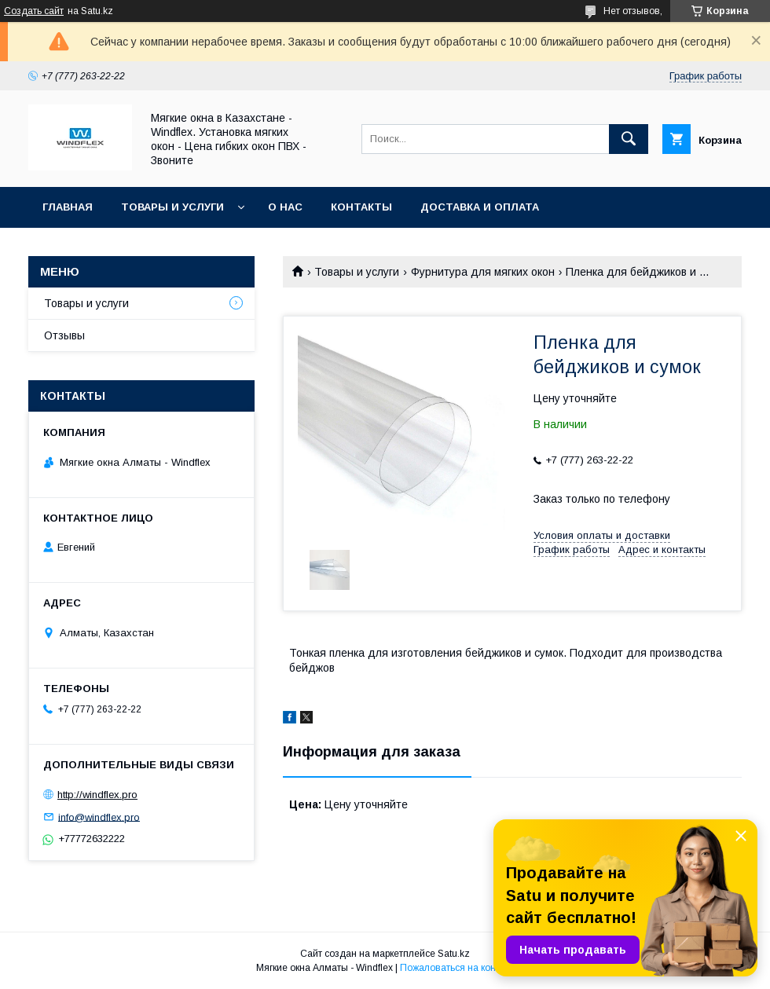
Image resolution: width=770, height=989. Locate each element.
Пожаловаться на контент (457, 967)
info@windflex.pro (99, 816)
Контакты (361, 207)
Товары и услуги (172, 207)
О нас (285, 207)
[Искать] (628, 139)
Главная (67, 207)
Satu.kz (454, 953)
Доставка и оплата (479, 207)
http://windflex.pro (97, 794)
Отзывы (64, 335)
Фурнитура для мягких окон (483, 272)
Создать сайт (34, 10)
